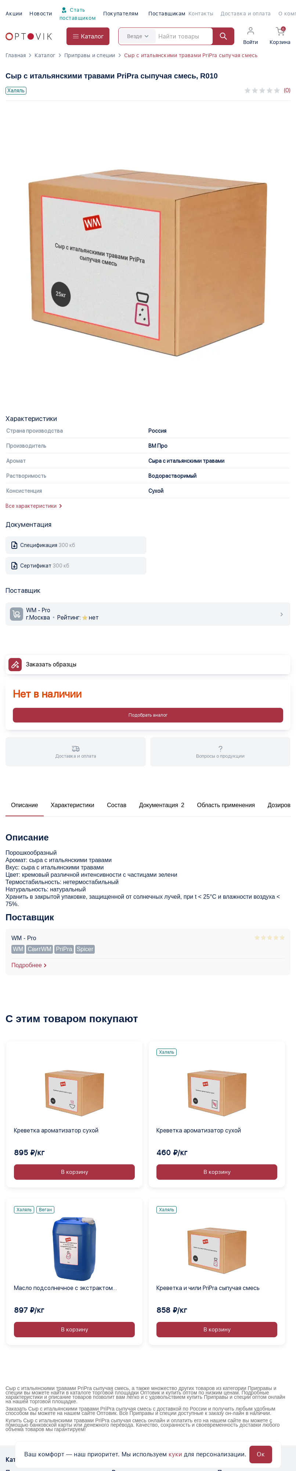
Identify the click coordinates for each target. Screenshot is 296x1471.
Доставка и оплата (246, 13)
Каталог (45, 55)
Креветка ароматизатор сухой (56, 1130)
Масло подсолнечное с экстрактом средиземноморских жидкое (63, 1289)
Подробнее (26, 965)
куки (175, 1454)
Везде (137, 36)
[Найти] (220, 36)
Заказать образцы (51, 664)
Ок (261, 1454)
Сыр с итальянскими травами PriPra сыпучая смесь (191, 55)
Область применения (226, 805)
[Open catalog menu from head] (87, 36)
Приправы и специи (89, 55)
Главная (16, 55)
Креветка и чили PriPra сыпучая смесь (208, 1288)
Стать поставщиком (77, 13)
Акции (14, 13)
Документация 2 (161, 805)
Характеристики (72, 805)
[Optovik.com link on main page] (29, 36)
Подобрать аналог (148, 715)
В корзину (74, 1172)
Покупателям (120, 13)
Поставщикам (166, 13)
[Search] (176, 36)
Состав (116, 805)
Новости (40, 13)
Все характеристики (34, 506)
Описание (24, 805)
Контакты (201, 13)
